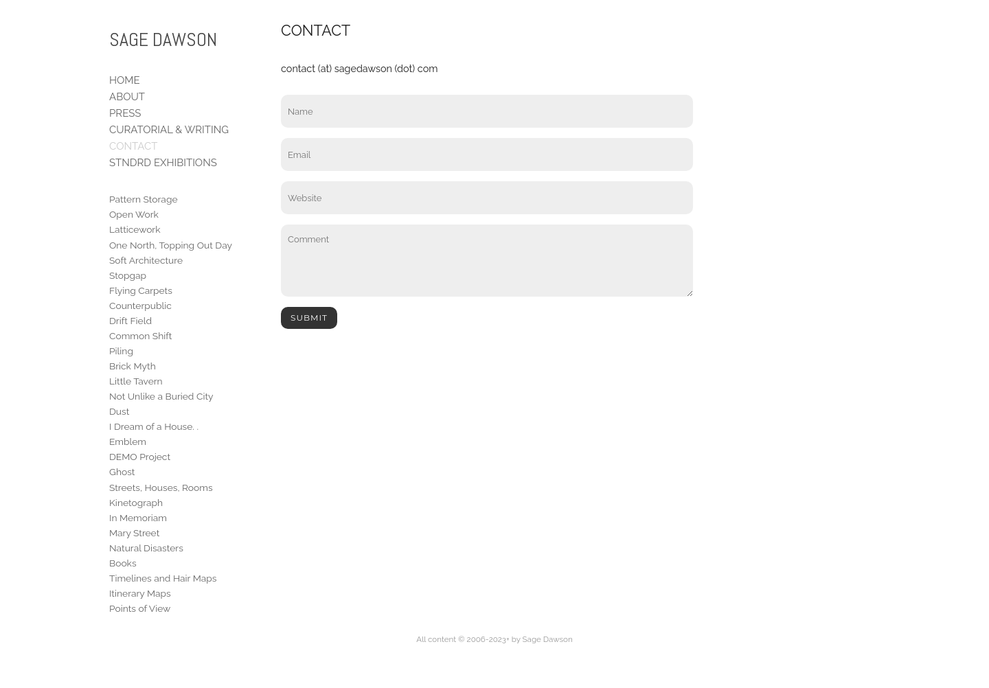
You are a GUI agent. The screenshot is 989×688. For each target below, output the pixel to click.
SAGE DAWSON (163, 39)
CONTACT (133, 146)
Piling (121, 350)
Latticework (135, 229)
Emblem (127, 441)
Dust (119, 411)
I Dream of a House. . (153, 426)
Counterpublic (140, 305)
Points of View (139, 608)
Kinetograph (136, 502)
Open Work (134, 214)
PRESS (125, 113)
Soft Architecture (146, 260)
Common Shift (140, 335)
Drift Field (130, 320)
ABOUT (127, 97)
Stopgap (127, 275)
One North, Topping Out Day (170, 245)
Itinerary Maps (140, 593)
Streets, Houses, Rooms (161, 487)
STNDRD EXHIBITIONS (163, 163)
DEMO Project (139, 456)
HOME (124, 80)
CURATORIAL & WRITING (169, 130)
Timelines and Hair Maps (162, 578)
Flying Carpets (140, 290)
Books (123, 563)
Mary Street (134, 532)
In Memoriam (138, 517)
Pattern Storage (143, 199)
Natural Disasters (146, 547)
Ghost (122, 471)
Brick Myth (132, 365)
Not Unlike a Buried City (161, 396)
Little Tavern (136, 381)
